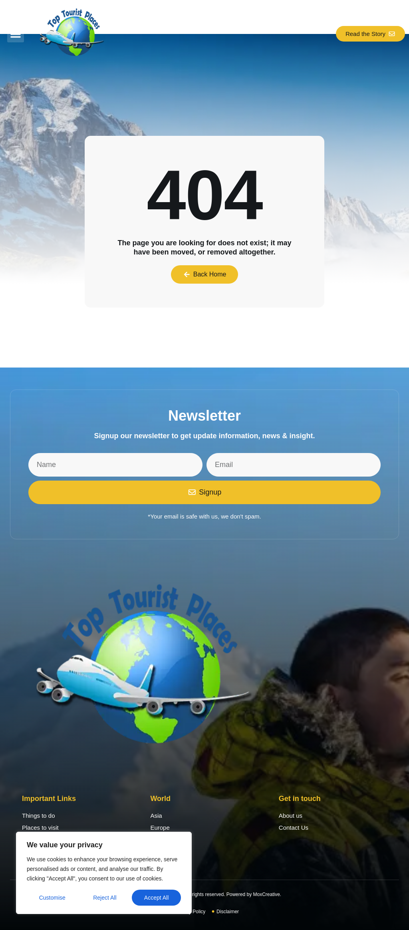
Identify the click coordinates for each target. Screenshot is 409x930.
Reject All (104, 897)
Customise (52, 897)
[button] (15, 34)
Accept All (156, 897)
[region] (104, 873)
